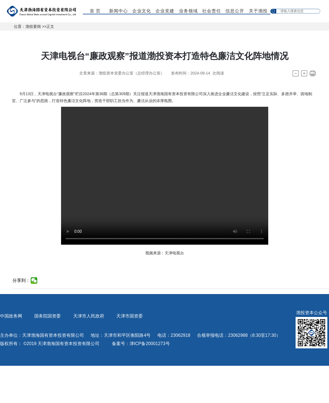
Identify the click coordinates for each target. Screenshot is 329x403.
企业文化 (141, 11)
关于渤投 (258, 11)
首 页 (95, 11)
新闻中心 (118, 11)
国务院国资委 (47, 316)
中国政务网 (11, 316)
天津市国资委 (129, 316)
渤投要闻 (33, 26)
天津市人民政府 (88, 316)
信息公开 (234, 11)
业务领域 (188, 11)
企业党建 (165, 11)
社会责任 (211, 11)
